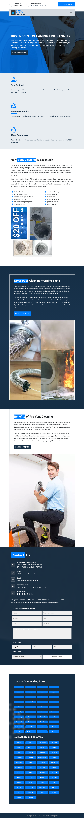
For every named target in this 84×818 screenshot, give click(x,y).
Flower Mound (54, 762)
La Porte (54, 707)
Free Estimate (66, 4)
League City (19, 712)
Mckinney (18, 757)
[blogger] (25, 594)
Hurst (30, 782)
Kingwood (30, 707)
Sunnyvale (42, 762)
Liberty (30, 712)
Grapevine (19, 762)
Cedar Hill (30, 792)
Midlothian (30, 787)
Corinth (54, 767)
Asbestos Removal (20, 199)
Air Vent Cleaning (19, 204)
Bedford (42, 777)
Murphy (19, 787)
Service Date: (17, 642)
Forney (19, 782)
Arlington (30, 757)
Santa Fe (42, 722)
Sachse (19, 797)
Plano (18, 752)
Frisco (30, 762)
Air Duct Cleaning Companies (23, 202)
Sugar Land (19, 731)
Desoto (19, 792)
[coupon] (31, 232)
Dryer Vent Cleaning (52, 192)
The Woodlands (31, 731)
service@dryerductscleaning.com (27, 580)
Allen (54, 782)
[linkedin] (33, 594)
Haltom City (42, 787)
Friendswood (19, 702)
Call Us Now (22, 313)
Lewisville (54, 752)
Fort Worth (42, 752)
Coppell (31, 752)
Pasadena (30, 717)
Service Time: (17, 651)
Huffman (42, 702)
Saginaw (42, 772)
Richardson (54, 742)
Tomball (42, 731)
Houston (19, 687)
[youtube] (23, 594)
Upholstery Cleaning (52, 202)
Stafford (54, 726)
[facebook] (18, 594)
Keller (42, 782)
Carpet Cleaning (51, 194)
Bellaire (54, 687)
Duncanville (54, 777)
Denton (54, 757)
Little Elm (54, 787)
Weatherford (30, 777)
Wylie (30, 772)
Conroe (30, 692)
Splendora (30, 726)
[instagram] (30, 594)
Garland (42, 747)
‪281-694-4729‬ (31, 574)
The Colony (42, 767)
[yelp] (35, 594)
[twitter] (28, 594)
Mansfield (54, 772)
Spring (42, 726)
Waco (30, 767)
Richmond (19, 722)
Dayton (19, 697)
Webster (54, 731)
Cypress (54, 692)
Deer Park (30, 697)
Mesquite (30, 747)
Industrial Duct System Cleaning (24, 197)
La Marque (42, 707)
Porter (54, 717)
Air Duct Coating (19, 192)
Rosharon (30, 722)
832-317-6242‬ (18, 5)
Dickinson (42, 697)
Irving (30, 742)
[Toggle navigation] (70, 12)
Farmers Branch (42, 757)
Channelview (19, 692)
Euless (42, 792)
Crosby (42, 692)
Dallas (19, 742)
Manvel (42, 712)
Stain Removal (51, 197)
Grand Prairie (42, 742)
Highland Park (19, 767)
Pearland (42, 717)
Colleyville (30, 797)
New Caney (19, 717)
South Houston (19, 726)
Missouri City (54, 712)
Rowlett (19, 777)
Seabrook (54, 722)
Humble (54, 702)
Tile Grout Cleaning (52, 199)
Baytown (42, 687)
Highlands (30, 702)
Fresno (54, 697)
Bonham (19, 772)
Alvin (30, 687)
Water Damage (51, 204)
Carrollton (54, 747)
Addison (19, 747)
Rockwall (54, 792)
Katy (19, 707)
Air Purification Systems (21, 194)
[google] (20, 594)
